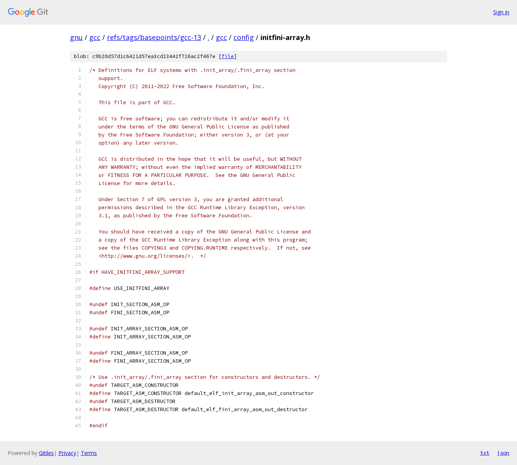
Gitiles (46, 453)
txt (484, 452)
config (243, 37)
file (228, 56)
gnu (76, 37)
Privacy (67, 453)
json (503, 452)
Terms (89, 453)
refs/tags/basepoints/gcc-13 (154, 37)
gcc (94, 37)
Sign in (501, 12)
